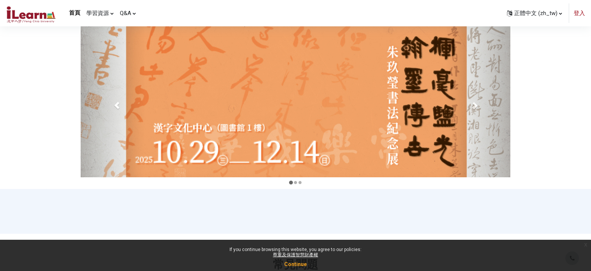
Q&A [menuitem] (125, 13)
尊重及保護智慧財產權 (295, 254)
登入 (579, 13)
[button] (534, 13)
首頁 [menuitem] (74, 12)
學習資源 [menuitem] (97, 13)
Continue (295, 264)
